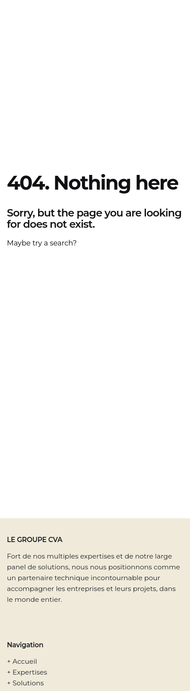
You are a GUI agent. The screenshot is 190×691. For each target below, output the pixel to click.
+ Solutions (25, 683)
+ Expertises (27, 672)
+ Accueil (22, 661)
